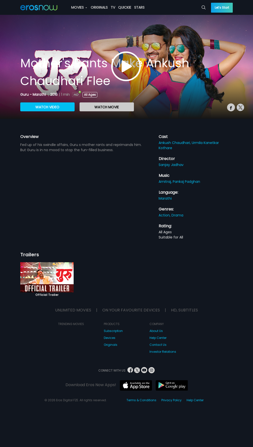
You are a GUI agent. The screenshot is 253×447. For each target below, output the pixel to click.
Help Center (158, 338)
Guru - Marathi (33, 94)
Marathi (165, 198)
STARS (139, 7)
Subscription (113, 331)
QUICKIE (124, 7)
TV (113, 7)
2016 (54, 94)
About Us (156, 331)
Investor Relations (162, 352)
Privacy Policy (171, 400)
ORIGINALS (99, 7)
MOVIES (79, 7)
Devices (109, 338)
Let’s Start (222, 7)
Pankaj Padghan (186, 181)
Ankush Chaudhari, (175, 142)
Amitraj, (166, 181)
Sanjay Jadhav (171, 164)
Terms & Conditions (141, 400)
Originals (110, 345)
